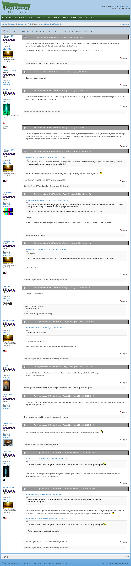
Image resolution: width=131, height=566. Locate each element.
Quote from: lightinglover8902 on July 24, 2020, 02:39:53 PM (47, 200)
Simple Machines (48, 563)
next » (127, 24)
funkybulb (6, 365)
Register (85, 17)
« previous (120, 24)
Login (74, 17)
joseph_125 (7, 451)
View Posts (6, 48)
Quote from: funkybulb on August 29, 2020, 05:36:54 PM (45, 495)
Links (64, 17)
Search (39, 17)
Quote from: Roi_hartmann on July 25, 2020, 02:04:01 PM (46, 249)
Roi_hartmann (7, 193)
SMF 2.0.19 (29, 563)
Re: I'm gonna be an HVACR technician (48, 72)
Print (127, 557)
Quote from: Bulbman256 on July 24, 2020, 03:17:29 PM (45, 157)
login (120, 6)
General (20, 24)
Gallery (18, 17)
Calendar (52, 17)
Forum (6, 17)
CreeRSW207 (7, 286)
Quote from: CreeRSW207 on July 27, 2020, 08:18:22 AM (46, 328)
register (126, 6)
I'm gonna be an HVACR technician (50, 24)
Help (29, 17)
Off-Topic (28, 24)
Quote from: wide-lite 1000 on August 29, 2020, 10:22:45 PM (47, 459)
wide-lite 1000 (7, 424)
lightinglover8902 (8, 36)
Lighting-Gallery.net (8, 24)
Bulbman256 (7, 89)
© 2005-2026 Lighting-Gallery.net (13, 563)
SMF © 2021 (38, 563)
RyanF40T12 (7, 395)
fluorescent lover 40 (9, 71)
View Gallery (7, 50)
